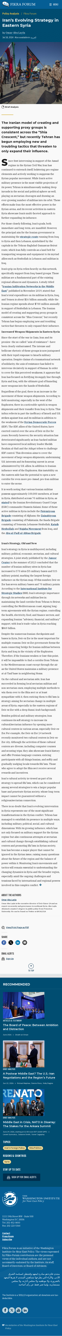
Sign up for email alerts (21, 1177)
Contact (6, 1233)
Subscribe (7, 1239)
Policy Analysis (11, 13)
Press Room (8, 1236)
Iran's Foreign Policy (14, 1148)
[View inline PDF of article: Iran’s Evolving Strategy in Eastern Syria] (31, 927)
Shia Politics (35, 1148)
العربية (33, 37)
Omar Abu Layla (15, 32)
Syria (6, 1161)
